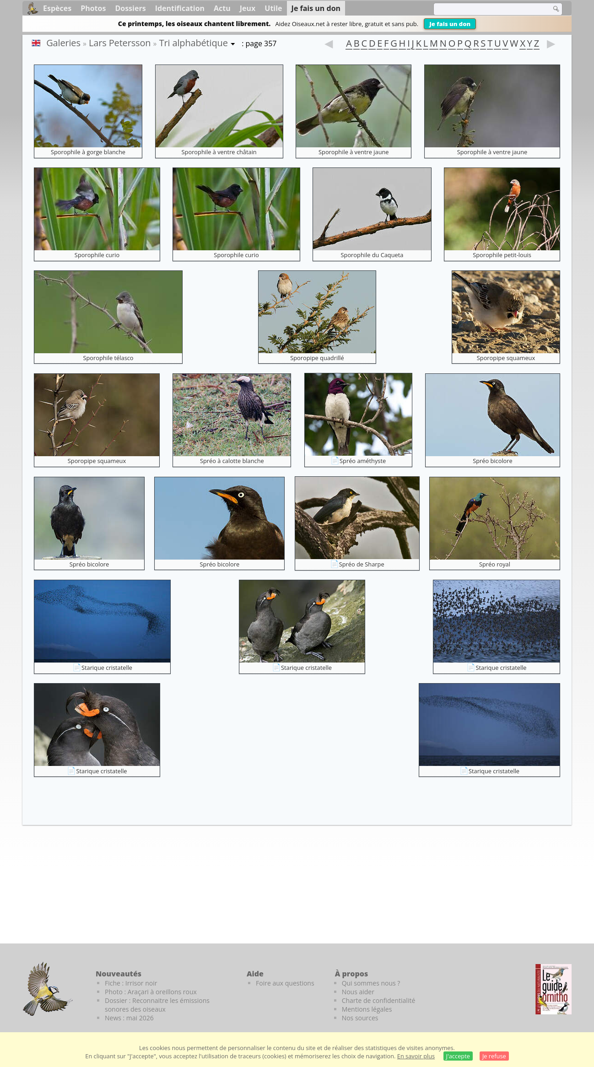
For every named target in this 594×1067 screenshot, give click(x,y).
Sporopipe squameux (506, 358)
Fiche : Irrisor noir (131, 983)
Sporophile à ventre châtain (219, 152)
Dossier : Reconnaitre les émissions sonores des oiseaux (157, 1004)
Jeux (248, 8)
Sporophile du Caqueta (372, 255)
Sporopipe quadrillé (317, 358)
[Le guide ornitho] (553, 989)
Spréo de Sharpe (361, 564)
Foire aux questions (285, 983)
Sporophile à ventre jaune (354, 152)
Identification (180, 8)
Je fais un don (449, 24)
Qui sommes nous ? (371, 983)
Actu (222, 8)
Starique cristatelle (106, 667)
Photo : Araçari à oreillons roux (151, 991)
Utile (273, 8)
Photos (93, 8)
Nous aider (358, 991)
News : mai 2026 (129, 1017)
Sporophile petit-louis (502, 255)
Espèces (57, 8)
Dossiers (130, 8)
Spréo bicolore (493, 461)
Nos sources (360, 1017)
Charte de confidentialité (379, 1000)
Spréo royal (494, 564)
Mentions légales (367, 1009)
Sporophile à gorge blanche (88, 152)
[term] (486, 9)
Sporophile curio (97, 255)
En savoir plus (416, 1056)
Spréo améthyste (363, 461)
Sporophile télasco (108, 358)
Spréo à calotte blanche (232, 461)
